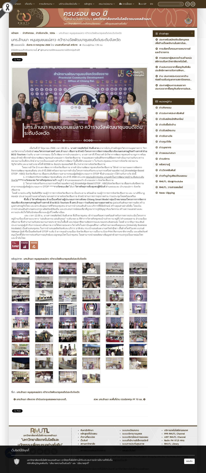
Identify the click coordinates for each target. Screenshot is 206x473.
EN (151, 4)
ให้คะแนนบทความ (19, 54)
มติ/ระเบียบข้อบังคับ (69, 4)
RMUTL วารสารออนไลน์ (169, 187)
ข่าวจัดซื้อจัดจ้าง (165, 124)
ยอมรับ (189, 461)
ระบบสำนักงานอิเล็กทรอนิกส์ (135, 440)
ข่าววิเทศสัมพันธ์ (165, 170)
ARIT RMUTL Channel (175, 437)
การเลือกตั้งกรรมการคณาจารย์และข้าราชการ (172, 50)
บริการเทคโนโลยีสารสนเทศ (176, 430)
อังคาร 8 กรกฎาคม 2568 (38, 45)
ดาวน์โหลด (127, 4)
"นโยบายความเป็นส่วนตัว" (60, 463)
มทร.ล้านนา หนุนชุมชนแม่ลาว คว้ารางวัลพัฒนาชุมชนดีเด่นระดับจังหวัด (55, 259)
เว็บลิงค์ (84, 440)
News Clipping (165, 193)
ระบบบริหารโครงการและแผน (135, 437)
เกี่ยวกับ (30, 4)
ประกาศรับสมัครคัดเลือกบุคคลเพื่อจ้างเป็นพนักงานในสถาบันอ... (172, 41)
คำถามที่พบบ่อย (87, 437)
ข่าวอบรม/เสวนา (165, 153)
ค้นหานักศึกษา (86, 430)
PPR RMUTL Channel (174, 433)
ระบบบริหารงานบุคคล (132, 433)
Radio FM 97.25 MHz (174, 440)
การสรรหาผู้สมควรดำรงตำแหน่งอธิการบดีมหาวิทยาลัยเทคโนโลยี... (173, 59)
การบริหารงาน (47, 4)
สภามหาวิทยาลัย (87, 444)
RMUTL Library (171, 444)
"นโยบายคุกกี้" (83, 463)
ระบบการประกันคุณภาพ (133, 444)
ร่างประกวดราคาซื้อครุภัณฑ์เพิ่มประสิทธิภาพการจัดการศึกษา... (173, 68)
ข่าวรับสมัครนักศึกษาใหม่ (169, 119)
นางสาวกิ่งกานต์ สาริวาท (66, 45)
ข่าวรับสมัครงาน (165, 130)
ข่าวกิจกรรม (163, 107)
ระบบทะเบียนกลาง (130, 430)
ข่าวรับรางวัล (163, 136)
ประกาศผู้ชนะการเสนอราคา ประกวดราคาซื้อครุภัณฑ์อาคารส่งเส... (173, 86)
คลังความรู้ (162, 164)
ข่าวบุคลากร (163, 147)
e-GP (142, 4)
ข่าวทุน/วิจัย (163, 141)
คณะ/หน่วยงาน (107, 4)
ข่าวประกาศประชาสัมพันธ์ (169, 113)
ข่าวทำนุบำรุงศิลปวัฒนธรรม (171, 176)
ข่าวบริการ (162, 159)
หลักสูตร (89, 4)
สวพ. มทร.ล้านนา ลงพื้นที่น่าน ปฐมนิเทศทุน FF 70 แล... (119, 399)
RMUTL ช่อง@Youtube (169, 181)
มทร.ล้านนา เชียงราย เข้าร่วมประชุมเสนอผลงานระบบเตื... (40, 399)
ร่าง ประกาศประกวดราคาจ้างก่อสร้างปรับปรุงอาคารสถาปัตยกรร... (173, 77)
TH (188, 4)
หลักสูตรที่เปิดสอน (88, 433)
